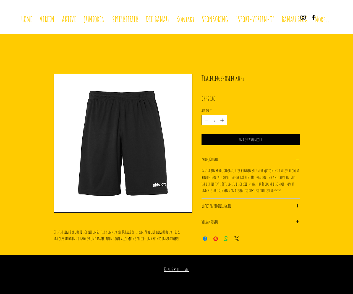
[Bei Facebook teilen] (205, 238)
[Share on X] (236, 238)
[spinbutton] (214, 120)
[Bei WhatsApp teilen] (226, 238)
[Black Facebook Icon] (313, 17)
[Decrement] (205, 120)
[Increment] (222, 120)
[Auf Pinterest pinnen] (215, 238)
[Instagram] (303, 17)
